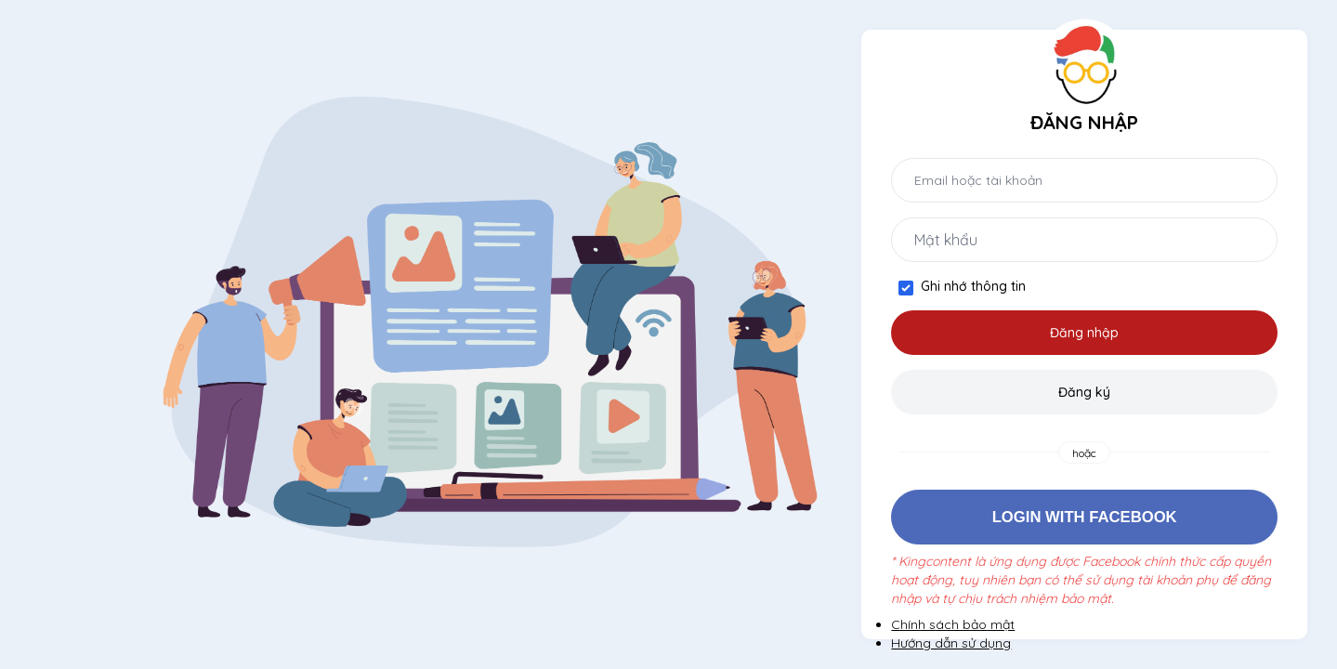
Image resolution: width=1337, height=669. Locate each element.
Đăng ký (1084, 392)
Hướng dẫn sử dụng (951, 643)
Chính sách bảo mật (953, 624)
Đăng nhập (1084, 332)
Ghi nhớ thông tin (973, 286)
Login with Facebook (1084, 517)
